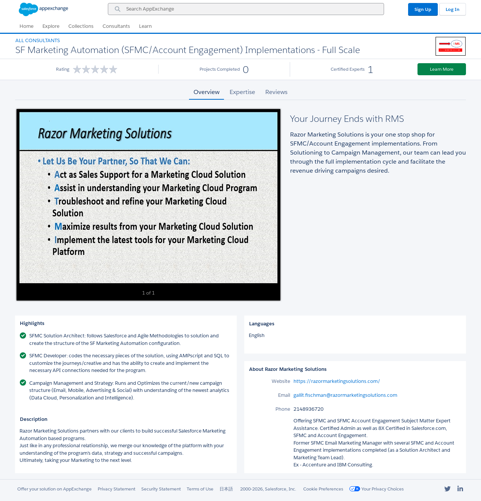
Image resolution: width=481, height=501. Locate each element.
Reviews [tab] (276, 92)
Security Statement (161, 489)
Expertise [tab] (242, 92)
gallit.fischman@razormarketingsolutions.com (345, 395)
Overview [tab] (206, 92)
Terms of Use (200, 489)
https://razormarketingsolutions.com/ (336, 381)
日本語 (226, 489)
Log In (453, 9)
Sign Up (422, 9)
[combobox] (246, 9)
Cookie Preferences (323, 489)
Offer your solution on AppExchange (54, 489)
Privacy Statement (116, 489)
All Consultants (37, 40)
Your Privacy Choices (376, 489)
